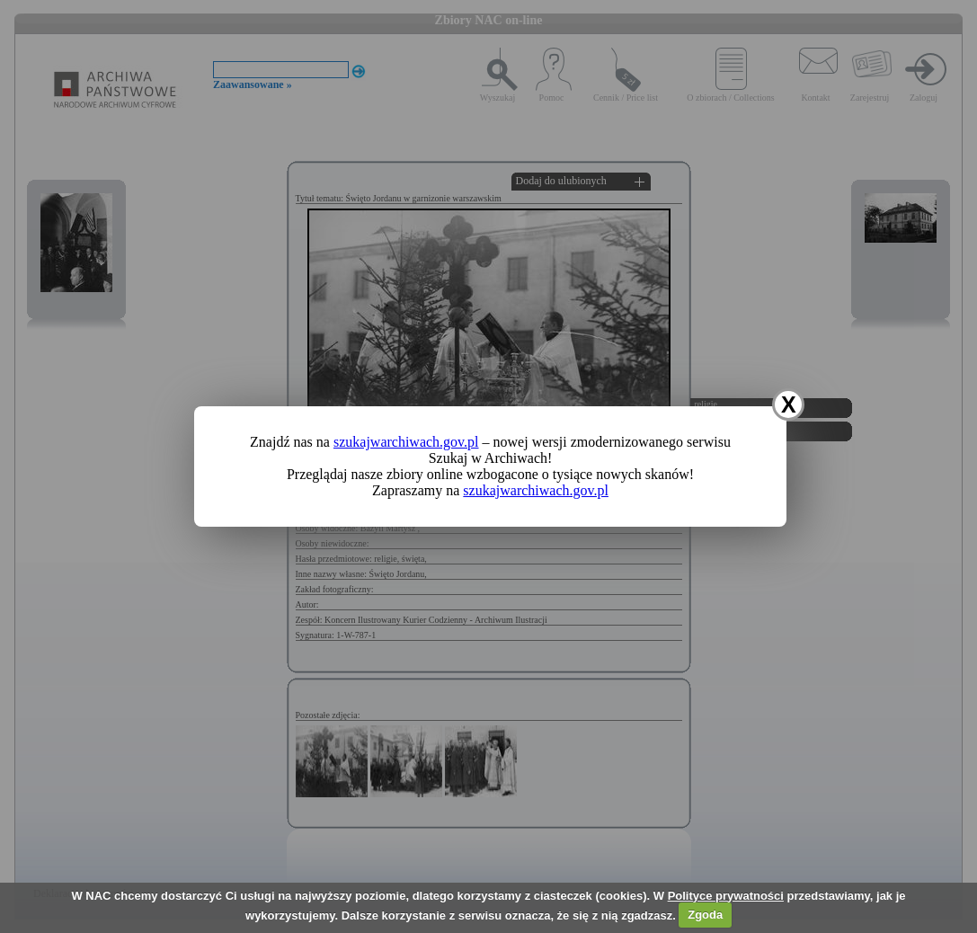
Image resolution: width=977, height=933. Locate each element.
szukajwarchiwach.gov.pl (406, 441)
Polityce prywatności (726, 895)
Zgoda (705, 914)
